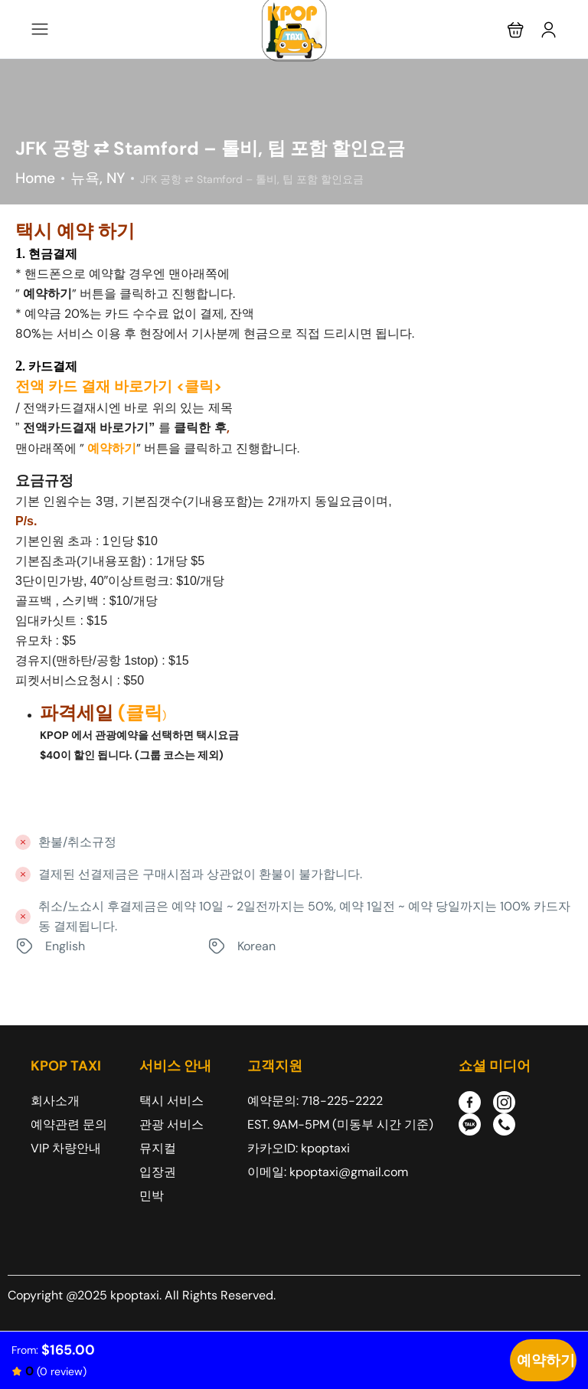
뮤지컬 (157, 1148)
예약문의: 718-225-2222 (315, 1101)
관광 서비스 (171, 1124)
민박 (151, 1196)
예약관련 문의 (69, 1124)
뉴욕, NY (97, 178)
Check (543, 1360)
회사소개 (55, 1101)
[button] (515, 29)
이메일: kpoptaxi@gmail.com (327, 1172)
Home (35, 178)
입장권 (157, 1172)
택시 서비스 (171, 1101)
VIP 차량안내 (66, 1148)
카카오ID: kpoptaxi (298, 1148)
